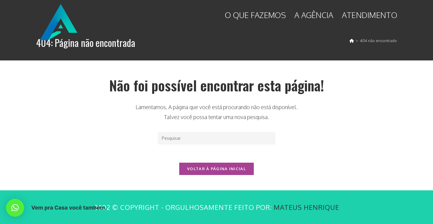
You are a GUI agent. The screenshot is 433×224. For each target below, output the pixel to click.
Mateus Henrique (306, 207)
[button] (15, 208)
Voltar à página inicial (216, 168)
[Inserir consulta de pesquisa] (216, 138)
